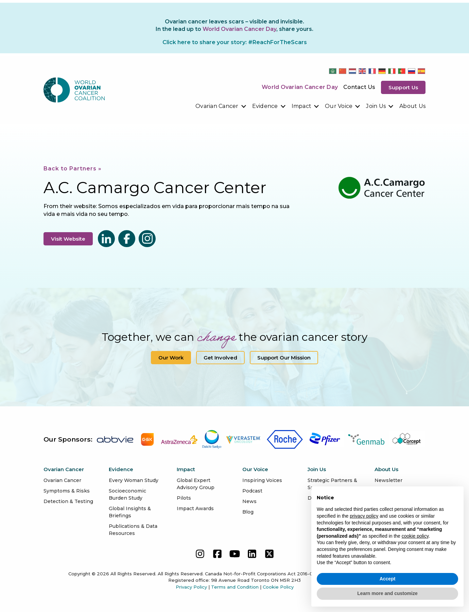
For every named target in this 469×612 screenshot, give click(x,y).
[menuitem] (221, 106)
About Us (412, 106)
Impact (302, 106)
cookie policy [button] (415, 536)
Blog (248, 512)
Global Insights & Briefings (130, 512)
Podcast (252, 491)
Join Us (376, 106)
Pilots (184, 498)
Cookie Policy (278, 587)
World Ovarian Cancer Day (300, 87)
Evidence (265, 106)
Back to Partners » (73, 168)
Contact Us (359, 87)
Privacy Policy (191, 587)
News (249, 501)
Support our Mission (284, 357)
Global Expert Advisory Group (195, 483)
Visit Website (68, 239)
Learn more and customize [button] (387, 593)
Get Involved (220, 357)
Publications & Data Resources (133, 529)
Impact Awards (195, 508)
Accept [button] (388, 578)
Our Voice (338, 106)
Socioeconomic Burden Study (127, 494)
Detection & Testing (68, 501)
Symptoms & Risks (67, 491)
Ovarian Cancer (217, 106)
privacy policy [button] (364, 516)
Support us (403, 87)
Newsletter (388, 480)
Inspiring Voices (262, 480)
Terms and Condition (235, 587)
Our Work (171, 357)
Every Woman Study (133, 480)
